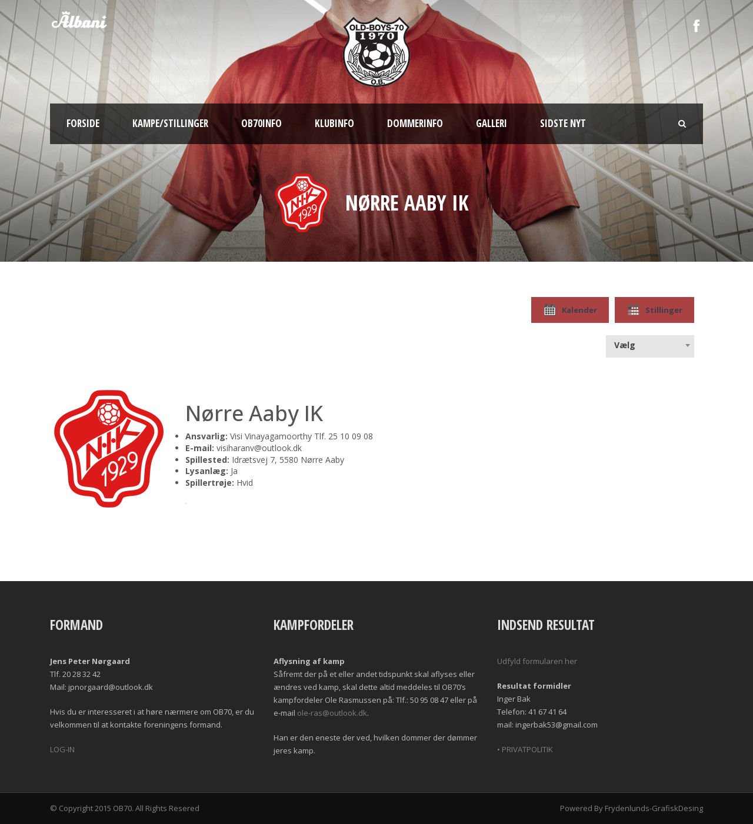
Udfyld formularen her (537, 661)
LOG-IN (62, 749)
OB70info (261, 123)
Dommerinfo (415, 123)
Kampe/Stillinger (170, 123)
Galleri (491, 123)
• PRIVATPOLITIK (525, 749)
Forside (82, 123)
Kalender (570, 310)
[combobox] (650, 345)
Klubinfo (334, 123)
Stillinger (654, 310)
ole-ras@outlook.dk (332, 713)
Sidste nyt (563, 123)
